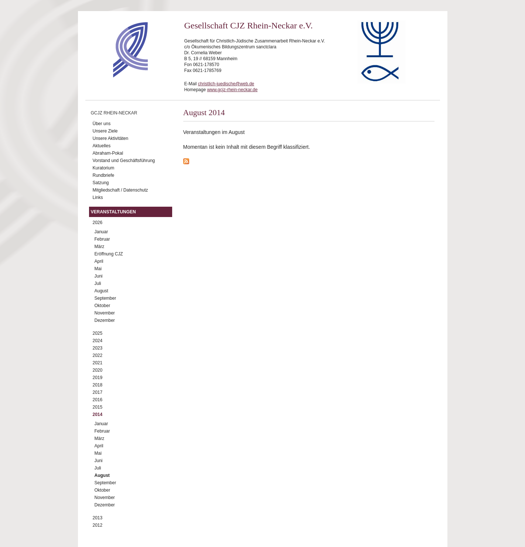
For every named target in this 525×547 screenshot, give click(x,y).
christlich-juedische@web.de (226, 83)
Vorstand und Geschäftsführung (124, 160)
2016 (98, 399)
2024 (98, 340)
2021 (98, 362)
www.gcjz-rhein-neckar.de (232, 89)
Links (98, 197)
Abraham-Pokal (108, 153)
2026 (98, 222)
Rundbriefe (104, 175)
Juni (99, 276)
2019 (98, 377)
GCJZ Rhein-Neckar (114, 113)
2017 (98, 392)
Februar (102, 239)
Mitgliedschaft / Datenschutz (120, 190)
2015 (98, 407)
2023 (98, 348)
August (101, 290)
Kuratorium (104, 168)
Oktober (102, 305)
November (105, 313)
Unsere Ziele (105, 131)
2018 (98, 385)
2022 (98, 355)
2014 (98, 414)
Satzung (101, 182)
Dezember (105, 320)
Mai (98, 268)
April (99, 261)
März (100, 246)
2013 (98, 517)
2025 (98, 333)
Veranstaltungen (113, 211)
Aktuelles (102, 145)
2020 (98, 370)
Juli (98, 283)
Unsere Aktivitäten (111, 138)
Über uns (102, 123)
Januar (101, 231)
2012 (98, 525)
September (105, 298)
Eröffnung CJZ (109, 254)
